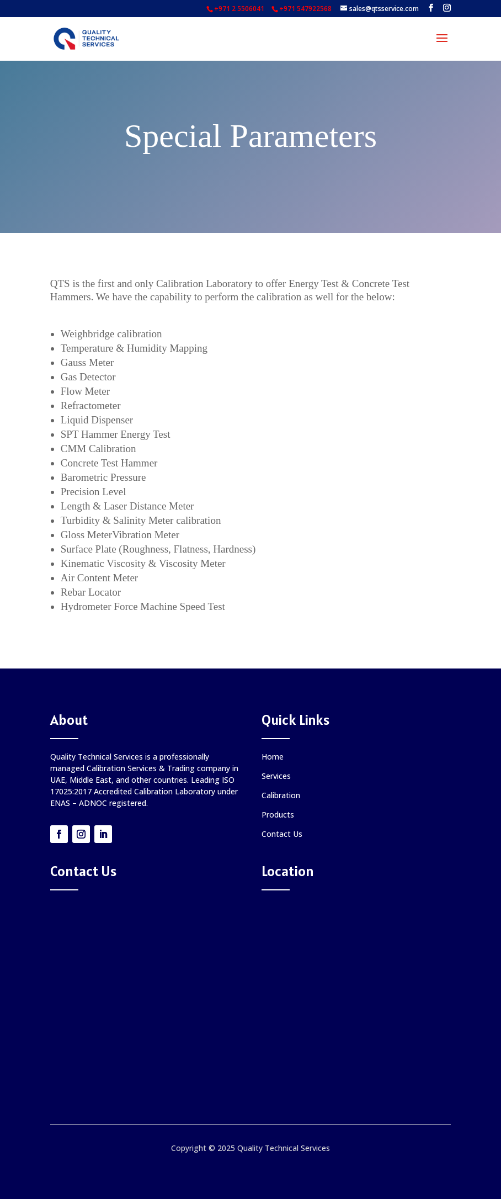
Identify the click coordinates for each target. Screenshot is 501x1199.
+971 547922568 (305, 8)
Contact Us (282, 834)
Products (278, 814)
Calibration (281, 795)
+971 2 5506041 (239, 8)
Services (276, 776)
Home (273, 756)
